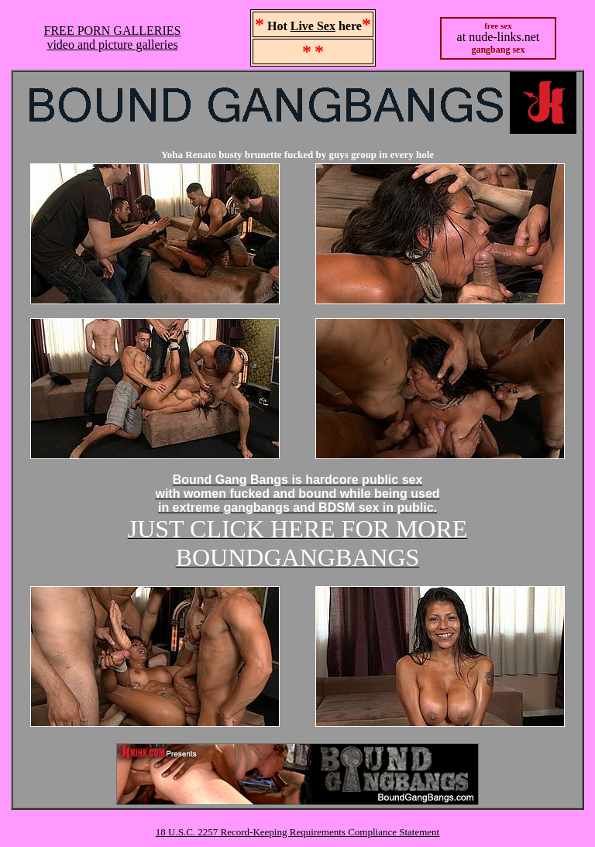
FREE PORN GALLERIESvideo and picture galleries (112, 37)
